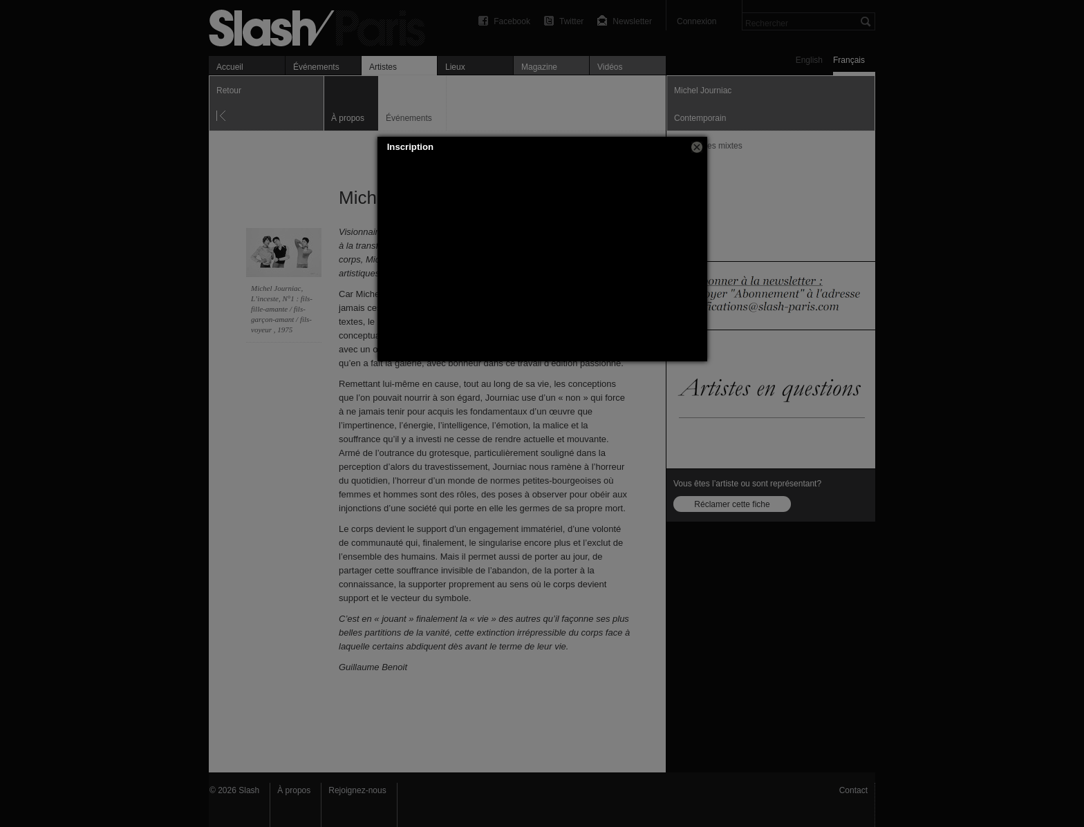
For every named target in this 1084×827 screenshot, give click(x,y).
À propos (293, 790)
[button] (696, 147)
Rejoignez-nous (357, 790)
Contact (853, 790)
